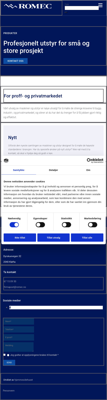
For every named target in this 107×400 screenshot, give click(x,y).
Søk (67, 4)
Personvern (9, 390)
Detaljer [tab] (53, 169)
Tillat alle (87, 237)
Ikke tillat (20, 237)
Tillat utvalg (53, 237)
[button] (66, 12)
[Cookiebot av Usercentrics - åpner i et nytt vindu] (89, 160)
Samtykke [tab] (18, 169)
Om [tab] (88, 169)
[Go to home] (27, 8)
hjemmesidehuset (24, 380)
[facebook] (10, 307)
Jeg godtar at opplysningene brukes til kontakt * (34, 355)
